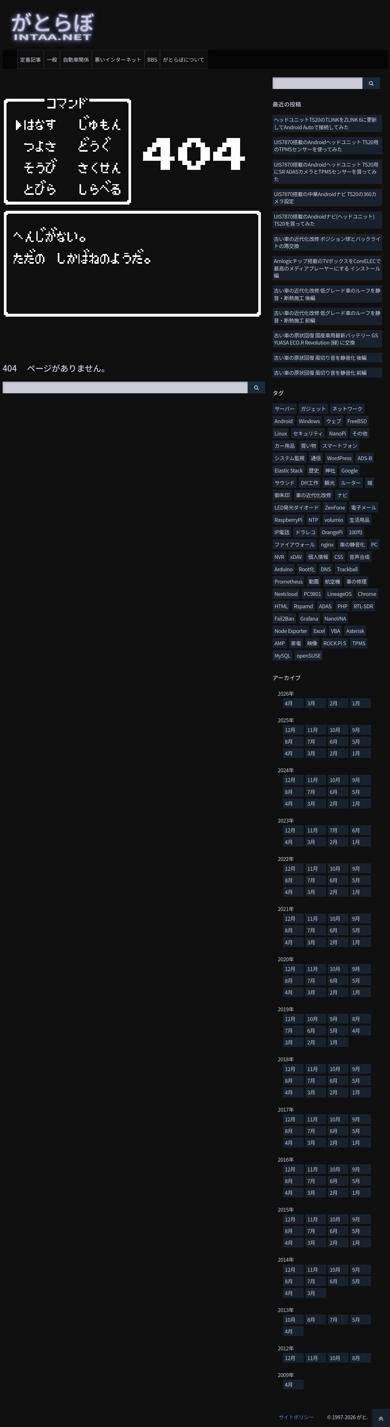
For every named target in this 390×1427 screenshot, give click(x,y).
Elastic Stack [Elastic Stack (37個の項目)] (288, 470)
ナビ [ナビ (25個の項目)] (342, 495)
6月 (333, 741)
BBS (152, 59)
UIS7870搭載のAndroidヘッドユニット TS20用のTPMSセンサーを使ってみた (326, 145)
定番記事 (30, 59)
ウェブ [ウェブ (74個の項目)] (333, 421)
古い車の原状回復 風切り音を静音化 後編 (320, 357)
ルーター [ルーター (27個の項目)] (351, 482)
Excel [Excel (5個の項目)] (319, 631)
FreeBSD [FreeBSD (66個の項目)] (357, 421)
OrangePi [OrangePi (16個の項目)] (332, 532)
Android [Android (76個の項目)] (283, 421)
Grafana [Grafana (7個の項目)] (309, 618)
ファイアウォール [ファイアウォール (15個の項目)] (294, 544)
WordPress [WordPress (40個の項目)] (339, 458)
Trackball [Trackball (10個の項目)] (347, 569)
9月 (356, 730)
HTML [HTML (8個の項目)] (281, 606)
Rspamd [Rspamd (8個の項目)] (303, 606)
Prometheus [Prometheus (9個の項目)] (288, 581)
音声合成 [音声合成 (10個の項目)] (359, 557)
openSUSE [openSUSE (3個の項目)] (309, 655)
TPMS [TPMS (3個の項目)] (358, 643)
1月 (356, 703)
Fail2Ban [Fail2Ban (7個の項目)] (284, 618)
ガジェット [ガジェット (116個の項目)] (313, 408)
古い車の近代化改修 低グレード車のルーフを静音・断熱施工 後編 (327, 293)
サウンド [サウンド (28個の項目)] (284, 482)
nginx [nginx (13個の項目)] (327, 544)
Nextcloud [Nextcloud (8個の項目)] (286, 594)
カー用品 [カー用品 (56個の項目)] (284, 445)
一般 (52, 59)
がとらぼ (52, 24)
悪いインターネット (118, 59)
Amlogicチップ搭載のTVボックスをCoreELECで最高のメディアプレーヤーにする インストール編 (327, 268)
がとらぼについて (183, 59)
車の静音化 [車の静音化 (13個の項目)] (352, 544)
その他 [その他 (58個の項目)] (359, 433)
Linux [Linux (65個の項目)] (280, 433)
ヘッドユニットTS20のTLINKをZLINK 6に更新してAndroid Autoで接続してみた (325, 123)
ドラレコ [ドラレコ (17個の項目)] (305, 532)
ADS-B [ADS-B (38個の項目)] (365, 458)
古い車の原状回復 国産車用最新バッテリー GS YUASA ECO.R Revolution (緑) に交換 (326, 338)
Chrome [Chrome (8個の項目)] (367, 594)
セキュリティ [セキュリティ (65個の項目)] (308, 433)
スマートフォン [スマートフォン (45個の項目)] (339, 445)
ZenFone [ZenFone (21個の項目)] (335, 507)
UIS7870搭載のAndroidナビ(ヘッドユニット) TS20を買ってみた (324, 219)
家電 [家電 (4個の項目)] (296, 643)
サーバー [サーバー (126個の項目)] (284, 408)
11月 (312, 730)
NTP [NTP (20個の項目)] (313, 520)
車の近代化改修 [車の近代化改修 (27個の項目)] (313, 495)
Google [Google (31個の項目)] (349, 470)
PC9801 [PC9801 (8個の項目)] (312, 594)
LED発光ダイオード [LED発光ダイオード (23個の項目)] (296, 507)
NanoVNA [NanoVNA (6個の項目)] (335, 618)
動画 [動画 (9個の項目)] (314, 581)
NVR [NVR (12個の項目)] (279, 557)
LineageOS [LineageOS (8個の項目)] (339, 594)
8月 (289, 741)
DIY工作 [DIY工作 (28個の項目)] (309, 482)
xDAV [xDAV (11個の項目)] (296, 557)
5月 (356, 741)
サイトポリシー (296, 1417)
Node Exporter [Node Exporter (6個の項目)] (290, 631)
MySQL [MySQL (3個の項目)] (282, 655)
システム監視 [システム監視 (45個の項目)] (289, 458)
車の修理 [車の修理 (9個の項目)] (356, 581)
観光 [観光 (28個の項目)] (329, 482)
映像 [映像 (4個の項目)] (312, 643)
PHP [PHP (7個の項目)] (342, 606)
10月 (335, 730)
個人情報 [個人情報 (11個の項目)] (318, 557)
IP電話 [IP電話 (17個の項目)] (281, 532)
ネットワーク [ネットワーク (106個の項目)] (347, 408)
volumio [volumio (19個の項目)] (333, 520)
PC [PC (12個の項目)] (374, 544)
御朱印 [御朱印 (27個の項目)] (282, 495)
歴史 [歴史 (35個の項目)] (314, 470)
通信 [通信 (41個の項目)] (316, 458)
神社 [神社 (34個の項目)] (330, 470)
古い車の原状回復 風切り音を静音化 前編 (320, 372)
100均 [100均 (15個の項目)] (355, 532)
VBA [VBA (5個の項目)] (335, 631)
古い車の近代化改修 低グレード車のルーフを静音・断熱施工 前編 (327, 316)
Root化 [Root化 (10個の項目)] (307, 569)
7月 (311, 741)
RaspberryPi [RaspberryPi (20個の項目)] (288, 520)
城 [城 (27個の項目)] (369, 482)
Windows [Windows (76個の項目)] (309, 421)
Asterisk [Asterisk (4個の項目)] (355, 631)
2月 (333, 703)
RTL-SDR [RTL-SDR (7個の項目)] (363, 606)
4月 (289, 703)
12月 (290, 730)
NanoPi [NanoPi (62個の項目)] (337, 433)
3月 (311, 703)
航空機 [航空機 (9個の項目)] (332, 581)
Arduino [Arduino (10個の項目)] (283, 569)
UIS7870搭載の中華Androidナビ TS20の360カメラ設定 (325, 197)
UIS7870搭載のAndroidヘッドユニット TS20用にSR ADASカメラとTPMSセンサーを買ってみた (326, 171)
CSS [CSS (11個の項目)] (338, 557)
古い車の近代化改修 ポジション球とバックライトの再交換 (327, 242)
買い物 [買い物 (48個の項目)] (308, 445)
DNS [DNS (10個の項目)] (326, 569)
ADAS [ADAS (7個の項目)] (325, 606)
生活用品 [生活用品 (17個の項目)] (359, 520)
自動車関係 (76, 59)
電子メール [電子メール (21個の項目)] (363, 507)
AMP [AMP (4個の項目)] (279, 643)
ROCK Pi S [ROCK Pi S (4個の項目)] (334, 643)
